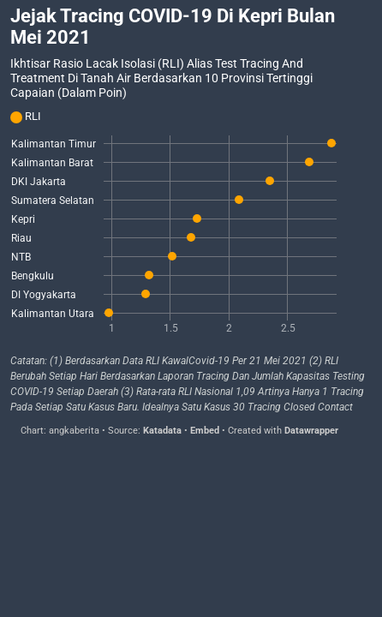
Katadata (162, 430)
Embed (204, 430)
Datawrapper (311, 430)
